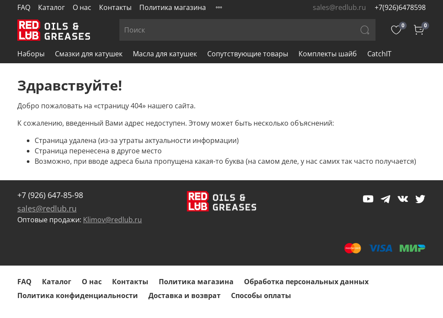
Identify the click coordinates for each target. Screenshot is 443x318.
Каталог (51, 7)
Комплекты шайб (328, 53)
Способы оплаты (261, 295)
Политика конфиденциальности (77, 295)
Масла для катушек (165, 53)
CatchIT (379, 53)
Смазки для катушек (88, 53)
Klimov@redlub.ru (112, 219)
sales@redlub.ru (47, 208)
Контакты (115, 7)
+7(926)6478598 (400, 7)
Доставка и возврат (184, 295)
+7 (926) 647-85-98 (50, 195)
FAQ (23, 7)
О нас (82, 7)
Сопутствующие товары (247, 53)
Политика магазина (172, 7)
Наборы (31, 53)
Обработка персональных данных (306, 281)
